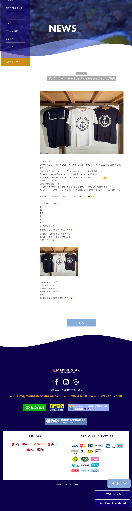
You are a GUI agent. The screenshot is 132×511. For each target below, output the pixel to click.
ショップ (9, 40)
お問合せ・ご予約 (13, 63)
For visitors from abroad (114, 503)
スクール (9, 17)
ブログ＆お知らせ (13, 32)
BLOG (87, 322)
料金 (7, 25)
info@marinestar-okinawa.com (39, 396)
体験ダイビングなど (14, 9)
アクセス (9, 56)
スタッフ (9, 48)
